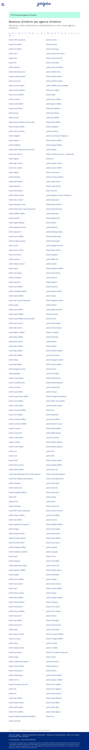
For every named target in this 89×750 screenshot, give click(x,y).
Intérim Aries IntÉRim (16, 236)
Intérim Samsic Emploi (54, 460)
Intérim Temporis (52, 602)
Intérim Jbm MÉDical (53, 108)
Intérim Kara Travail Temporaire (57, 136)
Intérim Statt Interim (53, 534)
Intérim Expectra (14, 561)
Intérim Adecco (14, 140)
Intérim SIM (50, 451)
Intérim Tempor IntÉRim (54, 598)
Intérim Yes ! (50, 716)
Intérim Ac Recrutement (17, 76)
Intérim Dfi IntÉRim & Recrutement (21, 479)
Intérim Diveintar (15, 483)
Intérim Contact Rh (15, 433)
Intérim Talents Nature (54, 570)
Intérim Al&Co (13, 172)
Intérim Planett (51, 346)
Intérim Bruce (13, 360)
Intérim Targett (51, 579)
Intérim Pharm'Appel (53, 323)
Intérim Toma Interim (53, 625)
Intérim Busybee (14, 374)
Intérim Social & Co (52, 492)
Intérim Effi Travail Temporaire (19, 511)
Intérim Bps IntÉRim (16, 351)
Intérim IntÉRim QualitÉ (54, 81)
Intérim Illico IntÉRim (16, 712)
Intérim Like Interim (53, 172)
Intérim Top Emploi (52, 630)
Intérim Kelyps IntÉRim (54, 145)
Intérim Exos (13, 556)
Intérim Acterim (14, 99)
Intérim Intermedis (52, 63)
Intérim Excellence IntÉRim (18, 552)
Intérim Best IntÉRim (16, 337)
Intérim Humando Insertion (18, 684)
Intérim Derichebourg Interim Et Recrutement (24, 474)
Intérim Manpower (52, 200)
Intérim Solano (51, 497)
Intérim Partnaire (52, 314)
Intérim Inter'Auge (52, 49)
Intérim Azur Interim (16, 323)
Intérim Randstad (52, 415)
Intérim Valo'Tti (51, 671)
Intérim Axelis (13, 305)
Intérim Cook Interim (16, 438)
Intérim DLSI (13, 456)
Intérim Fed (13, 588)
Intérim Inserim (51, 40)
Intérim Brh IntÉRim (16, 355)
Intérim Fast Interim (16, 584)
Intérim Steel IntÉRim (53, 538)
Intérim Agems (14, 159)
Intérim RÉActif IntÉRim (54, 442)
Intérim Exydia (14, 575)
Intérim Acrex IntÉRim (16, 95)
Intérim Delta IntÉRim (16, 470)
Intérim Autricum (15, 282)
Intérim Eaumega (15, 506)
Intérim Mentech (52, 227)
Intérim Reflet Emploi (53, 433)
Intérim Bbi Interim (15, 328)
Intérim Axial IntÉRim (16, 314)
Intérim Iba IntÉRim (15, 698)
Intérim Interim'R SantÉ (54, 58)
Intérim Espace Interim (17, 534)
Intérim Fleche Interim (16, 593)
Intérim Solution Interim (54, 511)
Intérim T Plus (51, 556)
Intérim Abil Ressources (17, 72)
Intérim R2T (50, 410)
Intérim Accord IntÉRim (17, 90)
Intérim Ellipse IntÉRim (17, 515)
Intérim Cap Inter (15, 387)
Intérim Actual (14, 118)
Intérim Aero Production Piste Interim (22, 150)
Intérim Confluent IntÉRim (18, 424)
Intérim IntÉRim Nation (54, 76)
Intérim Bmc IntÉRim (16, 346)
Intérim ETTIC (13, 502)
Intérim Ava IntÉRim (16, 287)
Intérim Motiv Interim (53, 250)
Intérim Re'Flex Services (54, 424)
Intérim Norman (51, 278)
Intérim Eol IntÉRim (15, 520)
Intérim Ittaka (50, 95)
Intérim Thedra (51, 616)
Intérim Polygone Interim (54, 360)
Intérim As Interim (15, 255)
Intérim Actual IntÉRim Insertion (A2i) (21, 122)
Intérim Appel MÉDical (16, 223)
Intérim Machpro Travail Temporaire (58, 195)
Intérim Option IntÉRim (54, 291)
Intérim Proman (51, 392)
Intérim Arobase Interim (17, 241)
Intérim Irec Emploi (52, 90)
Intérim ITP (12, 694)
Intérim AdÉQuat (14, 145)
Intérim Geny (13, 630)
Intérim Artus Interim (16, 250)
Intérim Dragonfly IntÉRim (18, 492)
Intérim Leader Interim (54, 163)
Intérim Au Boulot (15, 278)
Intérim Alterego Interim (17, 204)
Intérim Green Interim (16, 666)
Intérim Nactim (51, 264)
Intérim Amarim (14, 218)
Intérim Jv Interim (52, 131)
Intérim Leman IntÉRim (54, 168)
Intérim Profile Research (54, 383)
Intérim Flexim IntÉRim (17, 602)
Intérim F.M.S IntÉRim (16, 579)
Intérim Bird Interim (16, 342)
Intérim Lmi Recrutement (54, 177)
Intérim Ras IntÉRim (53, 419)
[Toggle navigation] (44, 15)
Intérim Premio (51, 369)
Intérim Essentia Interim (17, 538)
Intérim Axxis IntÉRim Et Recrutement (22, 319)
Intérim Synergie (52, 552)
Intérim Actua (13, 113)
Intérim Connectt (14, 428)
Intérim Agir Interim (16, 163)
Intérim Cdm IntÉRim (16, 401)
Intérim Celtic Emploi (16, 406)
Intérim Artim (13, 246)
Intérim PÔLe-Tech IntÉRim (55, 401)
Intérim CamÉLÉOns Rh (17, 383)
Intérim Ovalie (51, 296)
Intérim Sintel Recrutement (55, 474)
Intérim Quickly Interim (54, 406)
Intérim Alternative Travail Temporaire (22, 209)
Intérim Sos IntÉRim (53, 515)
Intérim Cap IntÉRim (16, 392)
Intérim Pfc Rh (51, 319)
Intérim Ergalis (14, 529)
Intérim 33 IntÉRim (15, 49)
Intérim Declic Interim (16, 465)
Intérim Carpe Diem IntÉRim (18, 396)
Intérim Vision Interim (53, 694)
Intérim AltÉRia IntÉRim (17, 214)
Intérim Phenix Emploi (53, 328)
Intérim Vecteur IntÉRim (54, 680)
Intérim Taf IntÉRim (53, 561)
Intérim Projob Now (53, 387)
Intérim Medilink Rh (53, 218)
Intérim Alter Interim (16, 200)
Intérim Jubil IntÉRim (53, 122)
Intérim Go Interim (15, 652)
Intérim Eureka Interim (17, 543)
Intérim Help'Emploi (16, 675)
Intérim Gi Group (14, 639)
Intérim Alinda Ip (14, 186)
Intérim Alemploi (14, 177)
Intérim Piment (51, 342)
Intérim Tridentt (51, 643)
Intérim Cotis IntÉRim (16, 447)
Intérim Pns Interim (53, 355)
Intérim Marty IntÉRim (53, 204)
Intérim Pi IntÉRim (52, 332)
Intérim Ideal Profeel (16, 707)
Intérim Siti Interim (52, 483)
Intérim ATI (12, 63)
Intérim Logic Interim (53, 182)
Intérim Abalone (14, 67)
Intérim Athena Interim (17, 264)
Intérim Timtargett (52, 620)
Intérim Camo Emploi (16, 378)
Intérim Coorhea (14, 442)
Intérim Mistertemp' (53, 241)
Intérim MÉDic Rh (52, 259)
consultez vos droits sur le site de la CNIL (26, 747)
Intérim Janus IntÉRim (53, 99)
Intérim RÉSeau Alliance (54, 447)
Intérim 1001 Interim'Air (17, 40)
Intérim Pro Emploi (52, 374)
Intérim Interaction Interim (55, 54)
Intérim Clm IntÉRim (16, 415)
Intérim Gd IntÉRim (15, 620)
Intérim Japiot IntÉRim (53, 104)
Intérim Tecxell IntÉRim (54, 588)
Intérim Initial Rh (14, 721)
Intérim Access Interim (16, 86)
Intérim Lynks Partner (53, 186)
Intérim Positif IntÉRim (54, 364)
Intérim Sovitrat (51, 520)
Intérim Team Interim (53, 584)
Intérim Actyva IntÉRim (17, 127)
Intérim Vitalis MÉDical (54, 698)
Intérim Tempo (51, 593)
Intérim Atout (13, 268)
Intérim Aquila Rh (15, 232)
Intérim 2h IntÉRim (15, 44)
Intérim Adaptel (14, 136)
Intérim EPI (12, 497)
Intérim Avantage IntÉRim (17, 291)
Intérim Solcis (50, 502)
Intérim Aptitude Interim (17, 227)
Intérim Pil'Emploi (52, 337)
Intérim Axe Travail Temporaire (19, 300)
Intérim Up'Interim (52, 662)
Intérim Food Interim (16, 607)
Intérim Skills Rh (51, 488)
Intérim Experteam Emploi (18, 566)
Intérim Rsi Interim (52, 438)
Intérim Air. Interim (15, 168)
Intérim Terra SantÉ (53, 607)
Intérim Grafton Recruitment (19, 662)
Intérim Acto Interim (16, 108)
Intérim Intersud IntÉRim (54, 67)
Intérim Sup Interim (53, 543)
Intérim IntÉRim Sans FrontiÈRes (57, 86)
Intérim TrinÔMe (52, 648)
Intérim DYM (13, 460)
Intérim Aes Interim (15, 154)
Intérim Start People (53, 529)
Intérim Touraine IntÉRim (55, 634)
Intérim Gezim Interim (16, 634)
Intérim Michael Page (53, 236)
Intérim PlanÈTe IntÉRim (54, 351)
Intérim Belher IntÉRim (17, 332)
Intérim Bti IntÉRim (15, 364)
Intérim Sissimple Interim (55, 479)
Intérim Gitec (13, 643)
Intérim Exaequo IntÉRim (17, 547)
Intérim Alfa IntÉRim (16, 182)
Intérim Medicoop (52, 214)
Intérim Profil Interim (53, 378)
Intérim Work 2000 (52, 707)
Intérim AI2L (13, 58)
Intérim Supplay (51, 547)
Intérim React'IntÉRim (53, 428)
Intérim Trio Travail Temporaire (57, 652)
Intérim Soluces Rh (52, 506)
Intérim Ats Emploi (15, 273)
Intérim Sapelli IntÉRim (54, 465)
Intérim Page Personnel (54, 310)
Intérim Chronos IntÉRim (17, 410)
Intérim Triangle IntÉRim (54, 639)
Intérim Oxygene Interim (54, 300)
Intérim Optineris (52, 287)
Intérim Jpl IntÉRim (52, 118)
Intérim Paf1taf (51, 305)
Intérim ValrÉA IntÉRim (54, 675)
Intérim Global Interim (16, 648)
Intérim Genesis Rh (15, 625)
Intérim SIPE (50, 456)
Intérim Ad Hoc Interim (17, 131)
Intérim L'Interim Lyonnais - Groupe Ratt (60, 154)
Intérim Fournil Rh (15, 616)
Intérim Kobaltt (51, 150)
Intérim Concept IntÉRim (17, 419)
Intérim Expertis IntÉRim (17, 570)
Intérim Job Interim (52, 113)
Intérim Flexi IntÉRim (16, 598)
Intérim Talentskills (52, 575)
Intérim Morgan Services (54, 246)
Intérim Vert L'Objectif (53, 689)
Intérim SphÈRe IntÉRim (54, 524)
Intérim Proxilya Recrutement (56, 396)
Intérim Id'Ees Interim (16, 703)
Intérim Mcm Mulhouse (54, 209)
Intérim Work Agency (53, 712)
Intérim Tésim (51, 657)
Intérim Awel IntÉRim (16, 296)
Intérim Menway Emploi (54, 232)
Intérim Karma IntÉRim (54, 140)
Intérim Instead (51, 44)
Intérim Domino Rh (15, 488)
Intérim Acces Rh (14, 81)
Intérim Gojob (13, 657)
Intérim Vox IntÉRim (53, 703)
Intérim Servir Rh (52, 470)
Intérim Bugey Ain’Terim (17, 369)
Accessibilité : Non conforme (19, 736)
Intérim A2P (13, 54)
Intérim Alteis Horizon (16, 195)
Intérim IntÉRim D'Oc (53, 72)
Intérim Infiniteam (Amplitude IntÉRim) (22, 716)
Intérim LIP (50, 159)
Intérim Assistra (14, 259)
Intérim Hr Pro (14, 680)
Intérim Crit (13, 451)
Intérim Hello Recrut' (16, 671)
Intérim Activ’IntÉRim (16, 104)
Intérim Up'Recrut (52, 666)
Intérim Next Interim (53, 273)
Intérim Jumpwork (52, 127)
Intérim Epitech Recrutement (19, 524)
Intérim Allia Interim (16, 191)
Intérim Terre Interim (53, 611)
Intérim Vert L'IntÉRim (53, 684)
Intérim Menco (51, 223)
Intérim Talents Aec (53, 566)
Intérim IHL (12, 689)
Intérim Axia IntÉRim (16, 310)
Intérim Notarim (51, 282)
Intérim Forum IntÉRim (17, 611)
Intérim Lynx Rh (51, 191)
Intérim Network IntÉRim (54, 268)
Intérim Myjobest (52, 255)
